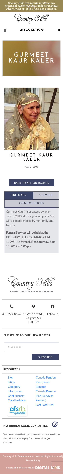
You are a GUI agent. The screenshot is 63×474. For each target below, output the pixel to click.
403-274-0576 (11, 314)
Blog (10, 377)
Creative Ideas (17, 400)
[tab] (18, 195)
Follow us (52, 314)
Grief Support (16, 396)
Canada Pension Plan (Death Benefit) (46, 382)
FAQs (11, 382)
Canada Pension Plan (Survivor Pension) (46, 395)
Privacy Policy (33, 460)
